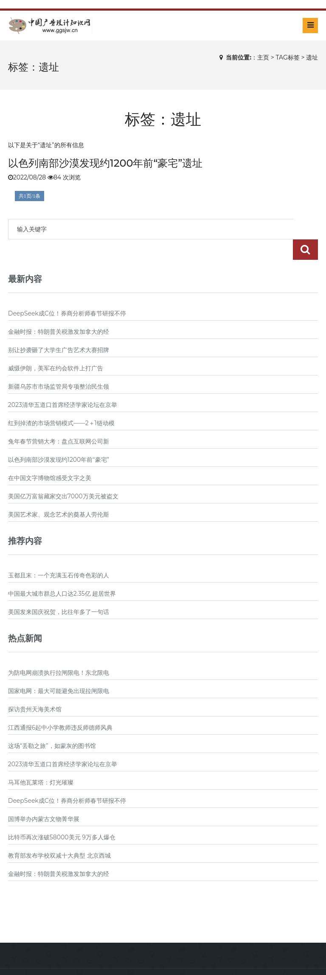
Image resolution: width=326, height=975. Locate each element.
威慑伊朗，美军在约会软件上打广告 (55, 348)
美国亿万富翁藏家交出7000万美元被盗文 (63, 476)
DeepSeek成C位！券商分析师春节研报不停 (67, 293)
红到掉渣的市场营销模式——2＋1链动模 (61, 402)
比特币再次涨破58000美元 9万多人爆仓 (61, 817)
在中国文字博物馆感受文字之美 (49, 457)
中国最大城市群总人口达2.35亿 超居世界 (62, 573)
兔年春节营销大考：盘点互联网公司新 (58, 421)
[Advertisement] (163, 892)
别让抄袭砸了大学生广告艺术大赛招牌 (58, 329)
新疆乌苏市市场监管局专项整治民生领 (58, 366)
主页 (263, 57)
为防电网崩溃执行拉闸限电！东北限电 (58, 652)
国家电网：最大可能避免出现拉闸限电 (58, 670)
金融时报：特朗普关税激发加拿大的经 (58, 311)
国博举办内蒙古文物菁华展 (43, 798)
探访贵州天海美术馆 (35, 689)
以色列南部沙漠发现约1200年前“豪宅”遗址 (105, 163)
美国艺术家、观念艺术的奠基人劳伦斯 (58, 494)
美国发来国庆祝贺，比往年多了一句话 (58, 591)
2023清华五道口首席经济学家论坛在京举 (62, 384)
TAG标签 (287, 57)
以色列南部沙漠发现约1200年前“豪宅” (58, 439)
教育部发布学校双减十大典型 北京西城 (59, 835)
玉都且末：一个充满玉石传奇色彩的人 (58, 555)
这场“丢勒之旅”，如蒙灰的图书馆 (52, 725)
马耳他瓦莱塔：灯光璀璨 (40, 762)
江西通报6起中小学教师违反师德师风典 (60, 707)
